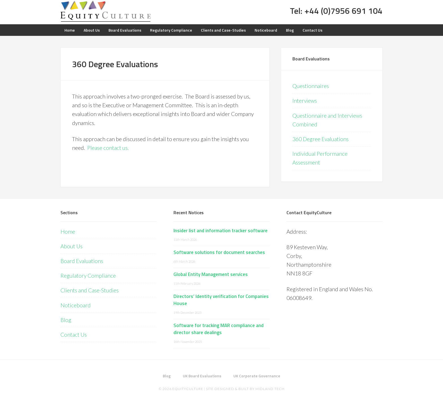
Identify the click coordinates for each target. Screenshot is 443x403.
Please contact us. (108, 147)
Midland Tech (270, 389)
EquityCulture (187, 389)
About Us (71, 246)
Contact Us (73, 334)
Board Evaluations (311, 58)
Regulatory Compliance (88, 275)
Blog (65, 320)
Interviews (304, 100)
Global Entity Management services (210, 274)
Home (67, 231)
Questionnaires (310, 86)
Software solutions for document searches (219, 252)
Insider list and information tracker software (220, 230)
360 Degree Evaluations (320, 139)
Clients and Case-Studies (89, 290)
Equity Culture (105, 11)
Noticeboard (75, 305)
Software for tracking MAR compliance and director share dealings (218, 329)
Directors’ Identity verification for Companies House (221, 300)
